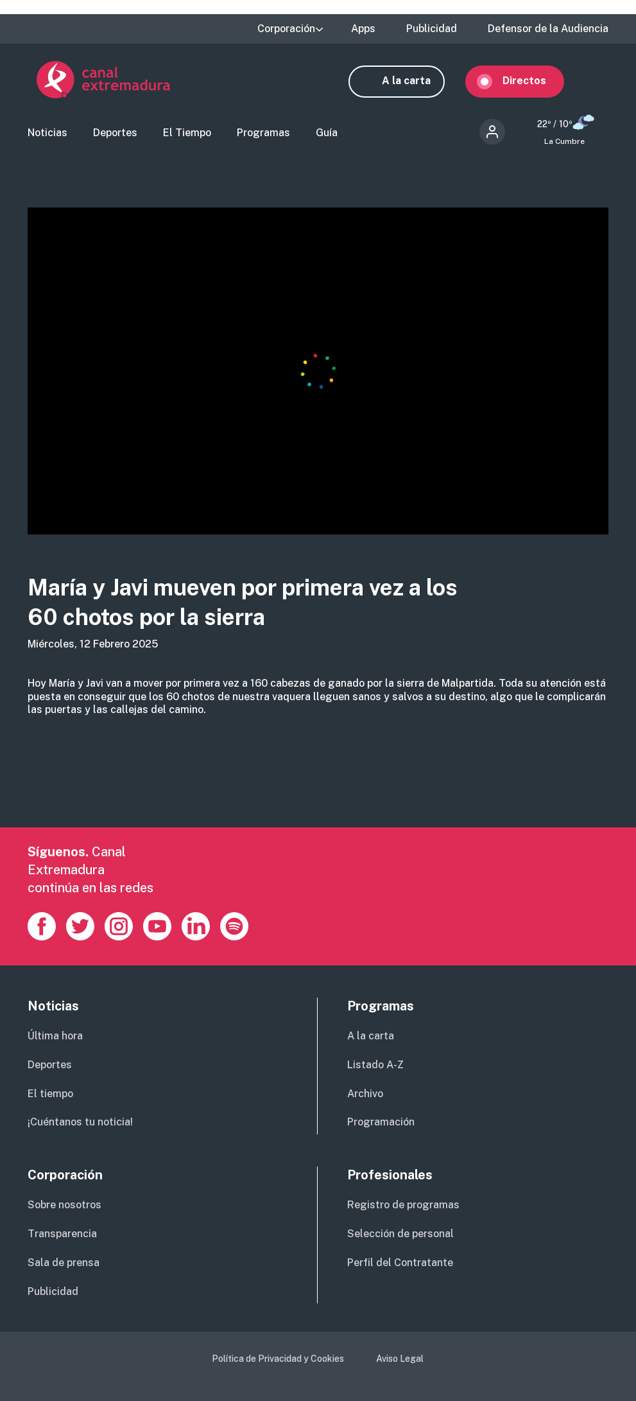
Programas (263, 134)
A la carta (415, 81)
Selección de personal (400, 1235)
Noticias (47, 134)
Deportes (115, 134)
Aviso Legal (400, 1360)
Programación (381, 1123)
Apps (363, 29)
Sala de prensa (63, 1264)
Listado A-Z (375, 1066)
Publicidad (431, 29)
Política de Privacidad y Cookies (278, 1360)
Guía (327, 134)
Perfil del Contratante (400, 1264)
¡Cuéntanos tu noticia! (80, 1123)
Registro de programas (403, 1206)
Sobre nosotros (64, 1206)
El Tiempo (187, 134)
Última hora (55, 1037)
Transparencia (62, 1235)
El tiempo (50, 1095)
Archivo (365, 1095)
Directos (533, 81)
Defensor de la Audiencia (548, 29)
